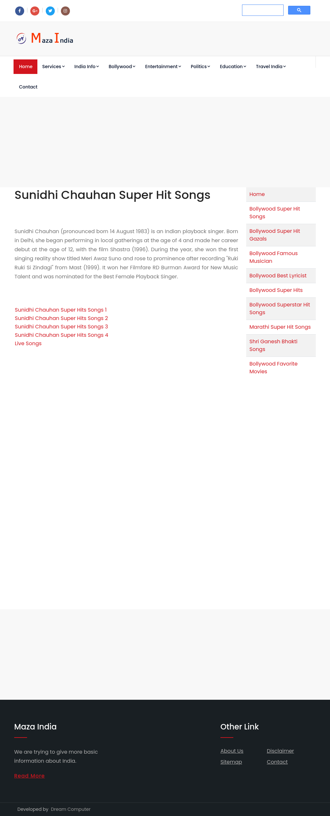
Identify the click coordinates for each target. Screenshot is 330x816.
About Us (231, 751)
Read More (29, 776)
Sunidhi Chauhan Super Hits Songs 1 (61, 310)
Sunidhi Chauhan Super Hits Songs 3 (61, 326)
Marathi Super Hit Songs (280, 327)
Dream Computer (71, 809)
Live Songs (28, 343)
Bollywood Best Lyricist (277, 275)
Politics (200, 66)
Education (233, 66)
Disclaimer (280, 751)
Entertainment (163, 66)
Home (26, 66)
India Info (86, 66)
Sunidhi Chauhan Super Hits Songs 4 (61, 335)
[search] (262, 10)
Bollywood (122, 66)
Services (53, 66)
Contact (28, 87)
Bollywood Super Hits (276, 290)
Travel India (271, 66)
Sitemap (231, 762)
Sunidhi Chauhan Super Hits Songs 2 (61, 318)
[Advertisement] (165, 142)
